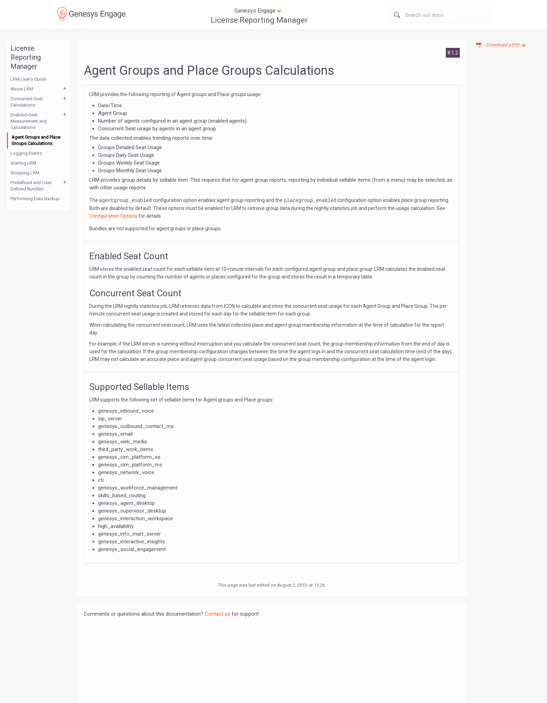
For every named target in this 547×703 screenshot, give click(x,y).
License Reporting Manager (259, 20)
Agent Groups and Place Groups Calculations (36, 140)
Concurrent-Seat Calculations (26, 102)
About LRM (21, 89)
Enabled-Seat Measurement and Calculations (28, 121)
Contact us (217, 614)
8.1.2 (453, 53)
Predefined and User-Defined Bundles (31, 185)
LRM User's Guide (28, 79)
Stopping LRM (24, 172)
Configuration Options (113, 216)
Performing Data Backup (35, 198)
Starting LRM (23, 163)
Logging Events (26, 153)
